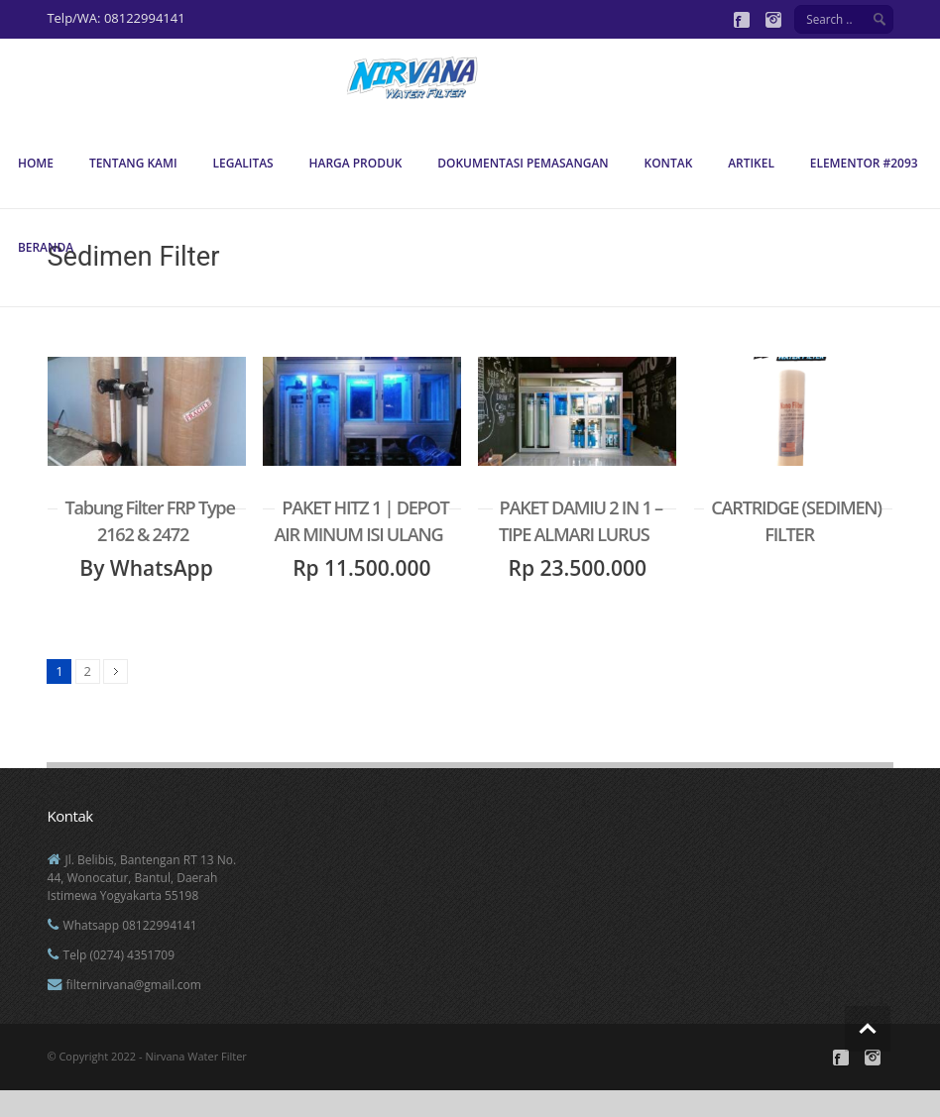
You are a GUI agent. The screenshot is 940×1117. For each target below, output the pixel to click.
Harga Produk (356, 163)
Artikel (751, 163)
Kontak (669, 163)
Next (115, 671)
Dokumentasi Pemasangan (522, 163)
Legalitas (243, 163)
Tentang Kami (133, 163)
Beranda (45, 247)
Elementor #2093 (864, 163)
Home (36, 163)
